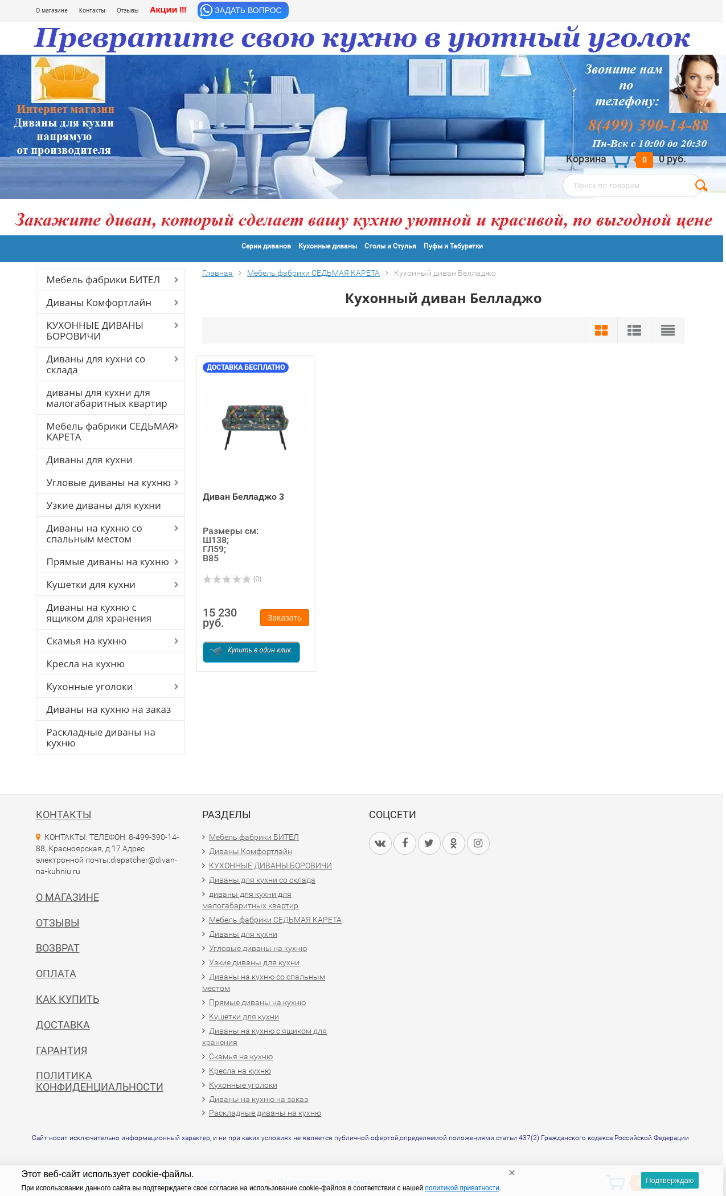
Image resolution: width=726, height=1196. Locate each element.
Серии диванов (266, 246)
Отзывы (127, 10)
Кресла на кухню (86, 663)
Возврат (58, 948)
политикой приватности (462, 1188)
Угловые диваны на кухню (109, 482)
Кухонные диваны (327, 246)
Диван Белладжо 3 (243, 496)
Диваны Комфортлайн (99, 302)
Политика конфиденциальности (99, 1081)
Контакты (92, 10)
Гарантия (61, 1050)
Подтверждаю (670, 1180)
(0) (232, 578)
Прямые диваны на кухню (108, 561)
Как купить (67, 999)
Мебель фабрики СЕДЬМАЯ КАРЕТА (111, 431)
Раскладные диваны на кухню (101, 737)
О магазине (52, 10)
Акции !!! (168, 9)
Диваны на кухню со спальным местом (94, 533)
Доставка (63, 1025)
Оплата (56, 973)
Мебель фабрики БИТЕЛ (104, 279)
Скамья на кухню (87, 640)
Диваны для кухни (90, 459)
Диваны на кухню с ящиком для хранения (99, 612)
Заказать (285, 617)
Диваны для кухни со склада (96, 364)
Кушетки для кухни (91, 584)
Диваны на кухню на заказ (109, 709)
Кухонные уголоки (90, 686)
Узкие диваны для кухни (104, 505)
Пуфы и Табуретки (453, 246)
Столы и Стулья (390, 246)
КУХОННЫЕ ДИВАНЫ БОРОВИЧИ (95, 330)
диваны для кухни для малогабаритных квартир (107, 398)
